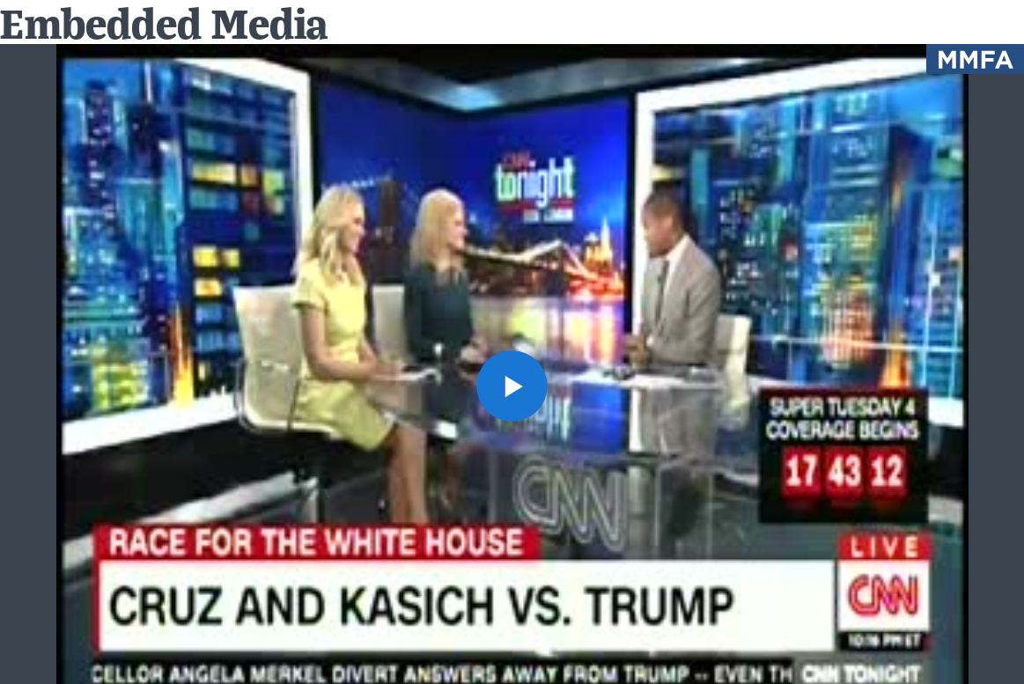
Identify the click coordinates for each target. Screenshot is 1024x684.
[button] (512, 386)
